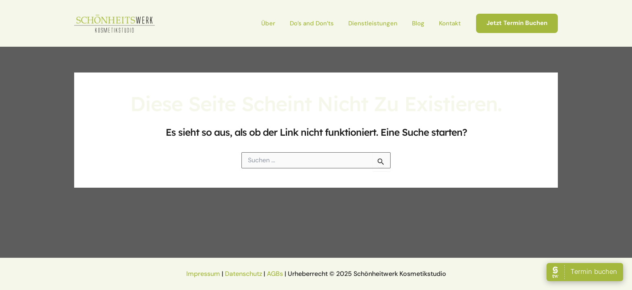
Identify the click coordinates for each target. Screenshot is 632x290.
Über (268, 23)
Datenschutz (243, 273)
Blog (418, 23)
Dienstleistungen (372, 23)
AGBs (275, 273)
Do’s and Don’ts (312, 23)
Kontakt (450, 23)
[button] (517, 23)
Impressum (203, 273)
